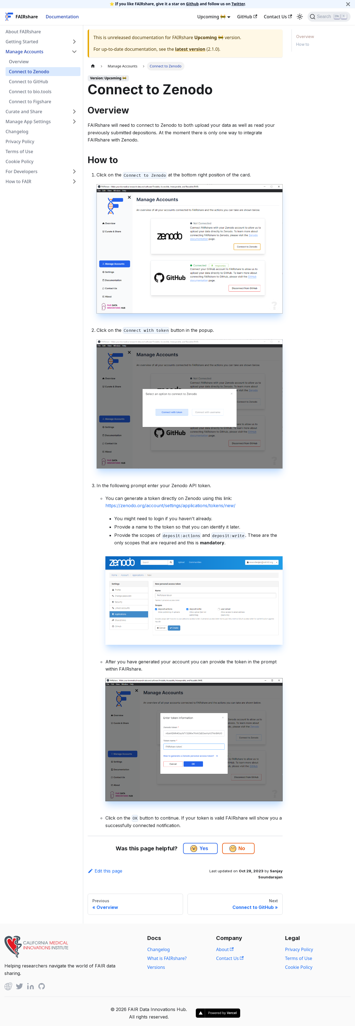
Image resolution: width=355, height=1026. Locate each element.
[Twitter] (19, 987)
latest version (190, 49)
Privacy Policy (20, 141)
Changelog (17, 131)
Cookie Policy (20, 161)
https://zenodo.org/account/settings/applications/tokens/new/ (170, 505)
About (225, 949)
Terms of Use (19, 151)
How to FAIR (18, 181)
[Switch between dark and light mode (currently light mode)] (299, 16)
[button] (193, 848)
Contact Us (278, 17)
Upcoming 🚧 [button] (211, 17)
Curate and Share (24, 111)
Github (192, 3)
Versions (156, 967)
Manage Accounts (24, 52)
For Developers (21, 171)
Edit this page (105, 871)
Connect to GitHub (28, 82)
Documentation (62, 17)
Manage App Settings (28, 121)
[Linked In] (30, 987)
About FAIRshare (23, 32)
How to (302, 44)
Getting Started (22, 42)
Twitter (238, 3)
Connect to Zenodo (29, 72)
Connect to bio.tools (30, 92)
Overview (19, 62)
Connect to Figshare (30, 101)
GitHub (247, 17)
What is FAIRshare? (167, 958)
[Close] (348, 4)
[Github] (8, 987)
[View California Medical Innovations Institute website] (36, 956)
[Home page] (93, 66)
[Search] (329, 17)
